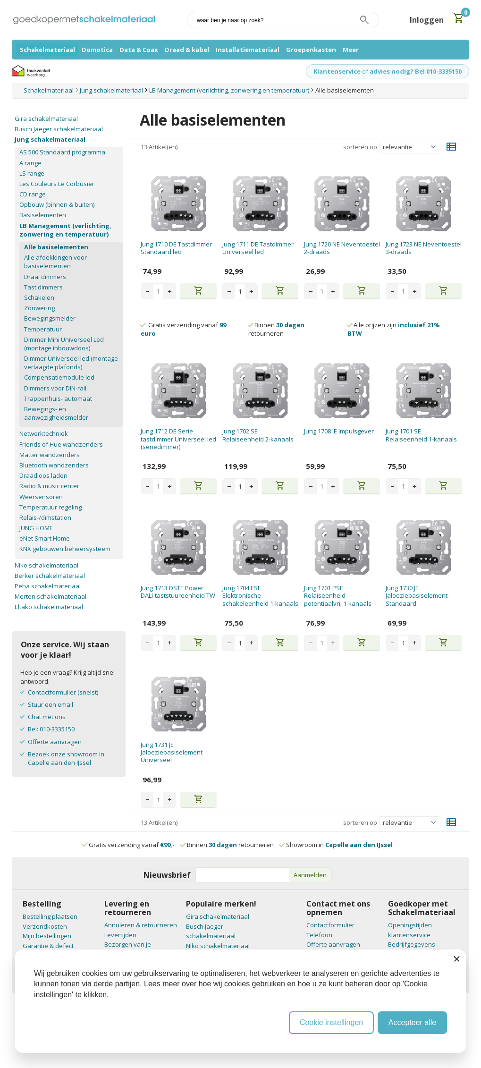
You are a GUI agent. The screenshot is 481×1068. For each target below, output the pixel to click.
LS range (31, 173)
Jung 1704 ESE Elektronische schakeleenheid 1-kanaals (260, 596)
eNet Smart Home (44, 538)
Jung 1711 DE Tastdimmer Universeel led (258, 248)
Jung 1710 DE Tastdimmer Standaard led (176, 248)
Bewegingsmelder (50, 318)
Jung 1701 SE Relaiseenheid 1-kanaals (421, 435)
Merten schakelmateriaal (50, 596)
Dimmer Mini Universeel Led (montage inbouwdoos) (64, 343)
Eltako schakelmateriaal (49, 606)
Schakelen (39, 297)
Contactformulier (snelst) (63, 692)
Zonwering (39, 308)
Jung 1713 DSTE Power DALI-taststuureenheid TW (178, 592)
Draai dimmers (45, 276)
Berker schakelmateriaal (50, 575)
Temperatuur (43, 329)
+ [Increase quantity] (170, 291)
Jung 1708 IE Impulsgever (339, 431)
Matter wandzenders (49, 454)
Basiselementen (42, 215)
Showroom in (336, 844)
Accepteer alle (412, 1022)
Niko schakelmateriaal (46, 565)
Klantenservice (337, 71)
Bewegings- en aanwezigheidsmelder (56, 413)
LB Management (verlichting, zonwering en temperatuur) (65, 229)
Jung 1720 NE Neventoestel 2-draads (342, 248)
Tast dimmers (43, 287)
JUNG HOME (36, 528)
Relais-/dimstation (45, 517)
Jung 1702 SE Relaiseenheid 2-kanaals (258, 435)
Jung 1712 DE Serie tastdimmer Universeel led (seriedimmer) (178, 439)
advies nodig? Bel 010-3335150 (416, 71)
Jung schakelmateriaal (50, 139)
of (365, 71)
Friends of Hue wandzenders (61, 444)
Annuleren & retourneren (140, 925)
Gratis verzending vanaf (132, 844)
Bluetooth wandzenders (54, 465)
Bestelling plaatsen (50, 916)
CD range (32, 194)
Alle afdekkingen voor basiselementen (55, 261)
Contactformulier (330, 925)
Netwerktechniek (43, 433)
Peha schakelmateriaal (48, 586)
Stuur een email (50, 704)
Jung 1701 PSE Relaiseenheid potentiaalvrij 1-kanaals (337, 596)
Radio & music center (49, 486)
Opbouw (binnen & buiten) (56, 204)
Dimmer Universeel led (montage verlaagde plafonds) (71, 362)
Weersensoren (41, 496)
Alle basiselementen (56, 247)
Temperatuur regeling (50, 507)
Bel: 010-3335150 (51, 729)
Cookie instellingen (331, 1022)
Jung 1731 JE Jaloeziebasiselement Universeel (172, 752)
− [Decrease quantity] (147, 291)
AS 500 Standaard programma (62, 152)
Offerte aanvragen (55, 741)
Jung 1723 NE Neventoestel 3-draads (424, 248)
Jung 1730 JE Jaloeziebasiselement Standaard (416, 596)
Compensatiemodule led (59, 377)
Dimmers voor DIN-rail (55, 388)
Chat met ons (47, 716)
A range (30, 163)
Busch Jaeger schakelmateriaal (59, 129)
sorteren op (360, 147)
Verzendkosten (45, 926)
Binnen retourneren (276, 329)
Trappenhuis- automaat (58, 398)
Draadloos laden (43, 475)
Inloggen (427, 20)
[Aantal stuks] (158, 291)
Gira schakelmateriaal (46, 118)
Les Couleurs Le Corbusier (56, 183)
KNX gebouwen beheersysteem (64, 548)
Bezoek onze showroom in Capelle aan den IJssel (66, 758)
